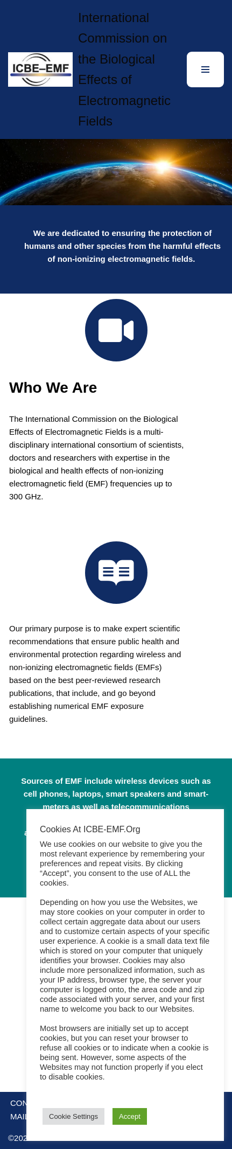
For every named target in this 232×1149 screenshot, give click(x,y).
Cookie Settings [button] (73, 1116)
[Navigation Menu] (205, 69)
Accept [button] (129, 1116)
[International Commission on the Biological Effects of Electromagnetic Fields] (89, 69)
